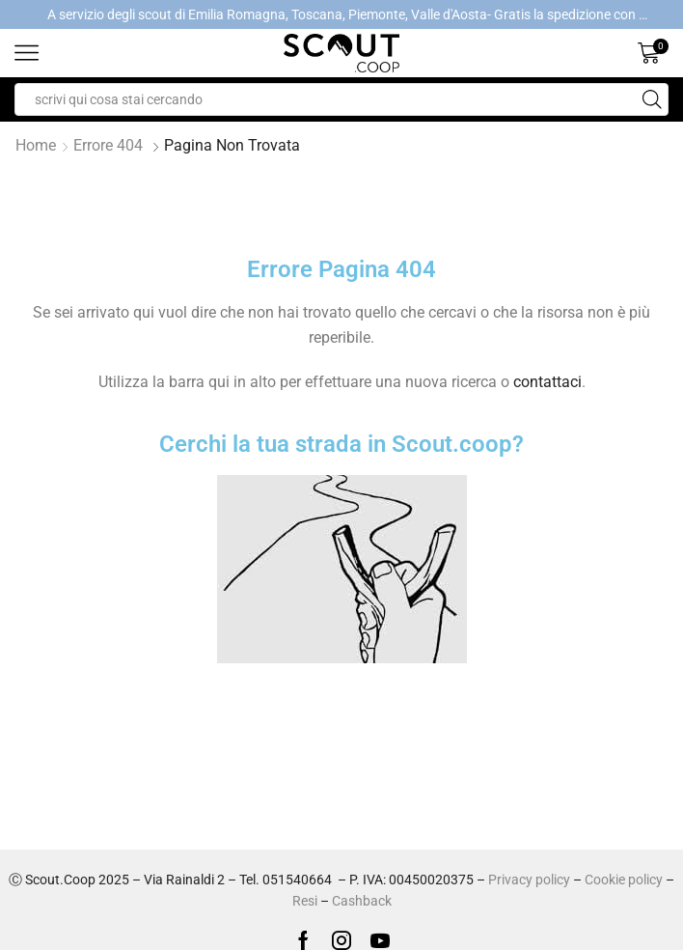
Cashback (362, 900)
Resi (304, 900)
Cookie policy (624, 879)
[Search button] (652, 99)
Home (35, 145)
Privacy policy (529, 879)
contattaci (547, 382)
